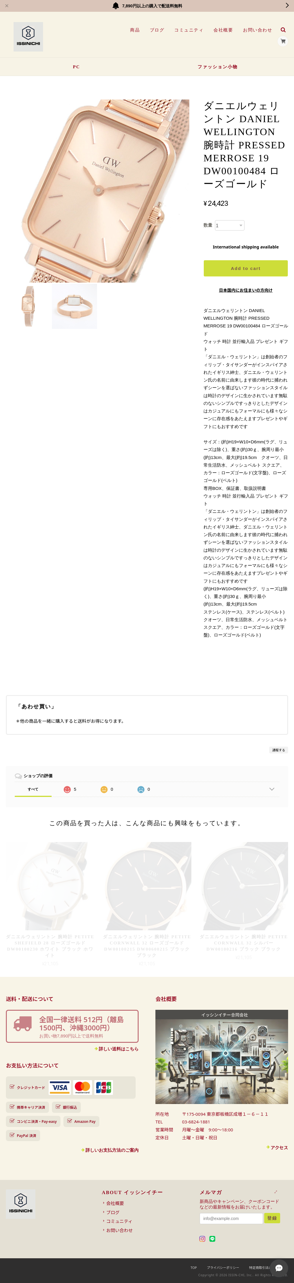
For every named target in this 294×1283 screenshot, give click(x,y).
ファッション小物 (218, 66)
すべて (33, 789)
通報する (278, 750)
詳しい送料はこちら (119, 1048)
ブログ (157, 30)
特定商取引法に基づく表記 (268, 1267)
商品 (135, 30)
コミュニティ (188, 30)
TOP (193, 1267)
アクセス (279, 1148)
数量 (207, 225)
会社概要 (223, 30)
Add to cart (246, 268)
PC (76, 66)
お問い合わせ (257, 30)
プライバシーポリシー (223, 1267)
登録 (272, 1218)
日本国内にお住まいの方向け (245, 290)
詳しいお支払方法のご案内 (112, 1150)
